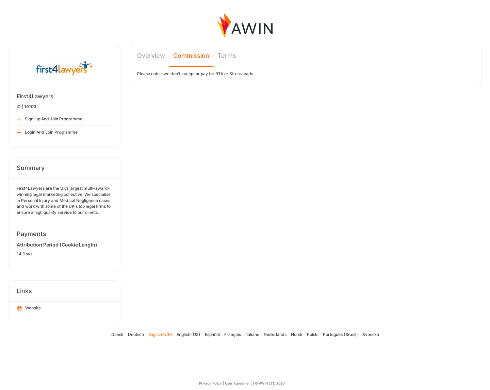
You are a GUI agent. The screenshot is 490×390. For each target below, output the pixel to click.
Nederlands (275, 334)
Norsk (297, 334)
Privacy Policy (210, 383)
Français (232, 334)
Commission (191, 55)
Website (29, 308)
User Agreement (238, 383)
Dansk (117, 334)
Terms (226, 55)
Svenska (370, 334)
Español (212, 334)
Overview (151, 55)
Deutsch (136, 334)
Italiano (252, 334)
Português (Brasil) (340, 334)
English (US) (188, 334)
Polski (312, 334)
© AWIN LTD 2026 (269, 383)
